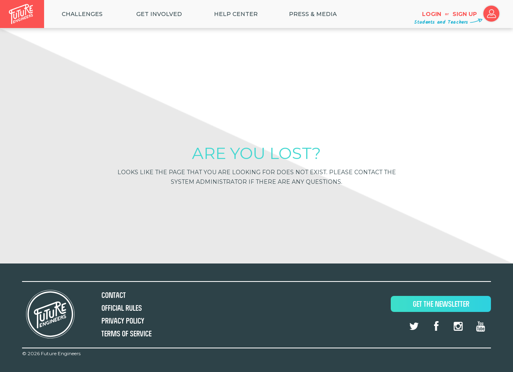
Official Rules (121, 308)
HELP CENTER (236, 14)
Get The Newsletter (441, 304)
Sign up (464, 14)
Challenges (82, 14)
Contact (113, 295)
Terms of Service (126, 334)
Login (431, 14)
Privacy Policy (122, 321)
